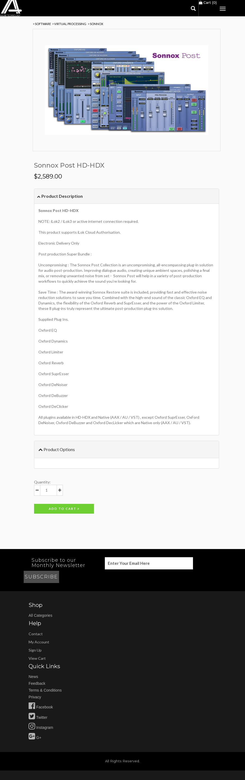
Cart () (208, 2)
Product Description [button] (60, 196)
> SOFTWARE (42, 24)
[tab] (126, 196)
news (33, 676)
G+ (35, 737)
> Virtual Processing (69, 24)
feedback (37, 683)
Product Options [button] (56, 449)
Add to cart (64, 508)
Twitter (38, 717)
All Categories (40, 615)
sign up (35, 650)
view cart (37, 658)
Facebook (41, 707)
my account (39, 642)
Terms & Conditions (45, 690)
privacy (35, 697)
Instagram (41, 727)
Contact (36, 633)
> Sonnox (95, 24)
